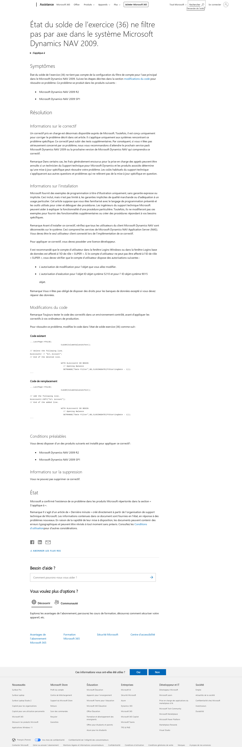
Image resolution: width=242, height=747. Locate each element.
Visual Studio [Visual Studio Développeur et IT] (164, 730)
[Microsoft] (23, 4)
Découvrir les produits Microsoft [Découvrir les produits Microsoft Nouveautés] (25, 722)
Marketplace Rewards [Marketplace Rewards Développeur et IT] (168, 724)
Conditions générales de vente (160, 745)
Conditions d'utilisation (134, 745)
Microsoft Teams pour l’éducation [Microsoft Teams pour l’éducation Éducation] (100, 700)
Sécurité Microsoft (107, 634)
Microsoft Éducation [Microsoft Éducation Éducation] (95, 689)
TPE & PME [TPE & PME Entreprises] (125, 727)
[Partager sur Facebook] (32, 541)
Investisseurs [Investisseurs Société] (201, 706)
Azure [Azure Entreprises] (123, 700)
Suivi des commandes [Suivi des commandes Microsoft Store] (59, 711)
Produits (88, 4)
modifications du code (137, 78)
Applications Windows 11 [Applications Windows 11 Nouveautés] (22, 727)
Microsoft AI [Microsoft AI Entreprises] (126, 689)
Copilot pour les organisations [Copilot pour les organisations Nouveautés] (24, 706)
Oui (138, 672)
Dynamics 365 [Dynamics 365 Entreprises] (126, 706)
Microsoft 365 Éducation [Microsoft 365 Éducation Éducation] (97, 706)
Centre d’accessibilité (143, 634)
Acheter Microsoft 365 (136, 4)
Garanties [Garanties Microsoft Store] (54, 722)
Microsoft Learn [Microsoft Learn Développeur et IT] (165, 695)
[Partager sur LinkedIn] (38, 541)
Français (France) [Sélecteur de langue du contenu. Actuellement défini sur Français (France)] (24, 739)
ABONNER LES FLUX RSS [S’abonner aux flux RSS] (47, 550)
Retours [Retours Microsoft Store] (53, 706)
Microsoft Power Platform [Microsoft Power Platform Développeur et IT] (169, 719)
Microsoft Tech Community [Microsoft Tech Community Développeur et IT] (170, 708)
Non (157, 672)
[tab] (41, 602)
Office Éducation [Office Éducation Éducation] (93, 711)
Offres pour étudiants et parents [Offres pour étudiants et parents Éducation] (100, 724)
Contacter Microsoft (20, 745)
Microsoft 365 (63, 4)
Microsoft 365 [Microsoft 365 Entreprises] (126, 711)
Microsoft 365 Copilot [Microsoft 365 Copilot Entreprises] (130, 716)
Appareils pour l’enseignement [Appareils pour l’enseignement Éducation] (99, 695)
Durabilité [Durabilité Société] (200, 711)
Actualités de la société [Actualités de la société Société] (205, 695)
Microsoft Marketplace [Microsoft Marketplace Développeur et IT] (168, 714)
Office (76, 4)
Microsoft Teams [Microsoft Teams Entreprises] (128, 722)
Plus (116, 4)
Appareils (103, 4)
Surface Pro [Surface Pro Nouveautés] (16, 689)
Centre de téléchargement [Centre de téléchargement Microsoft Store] (61, 695)
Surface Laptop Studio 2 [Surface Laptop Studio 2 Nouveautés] (21, 700)
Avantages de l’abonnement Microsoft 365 (38, 638)
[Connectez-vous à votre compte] (218, 5)
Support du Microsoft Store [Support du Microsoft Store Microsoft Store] (61, 700)
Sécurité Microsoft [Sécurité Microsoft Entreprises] (128, 695)
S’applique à (38, 52)
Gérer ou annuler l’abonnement (46, 745)
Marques (181, 745)
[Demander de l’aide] (197, 4)
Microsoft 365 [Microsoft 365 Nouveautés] (17, 716)
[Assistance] (46, 4)
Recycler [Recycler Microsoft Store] (53, 716)
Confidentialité (114, 745)
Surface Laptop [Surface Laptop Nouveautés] (18, 695)
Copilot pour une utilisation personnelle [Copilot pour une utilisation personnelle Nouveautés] (28, 711)
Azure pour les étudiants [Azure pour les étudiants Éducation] (97, 730)
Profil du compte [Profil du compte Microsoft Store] (57, 689)
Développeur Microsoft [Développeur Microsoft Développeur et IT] (168, 689)
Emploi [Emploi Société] (198, 689)
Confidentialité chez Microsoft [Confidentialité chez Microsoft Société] (208, 700)
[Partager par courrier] (46, 541)
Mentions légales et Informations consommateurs (83, 745)
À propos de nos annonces (200, 745)
